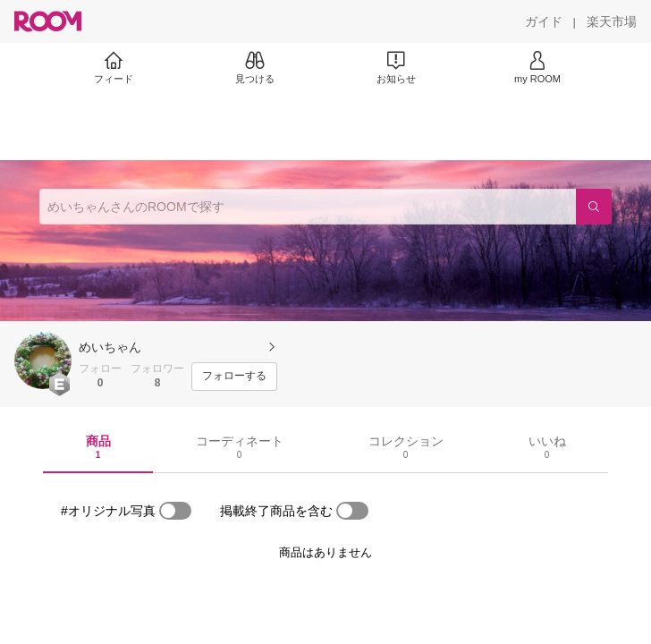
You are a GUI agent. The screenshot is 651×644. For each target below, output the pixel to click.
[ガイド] (543, 21)
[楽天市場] (612, 21)
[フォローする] (234, 376)
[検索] (594, 207)
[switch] (175, 511)
